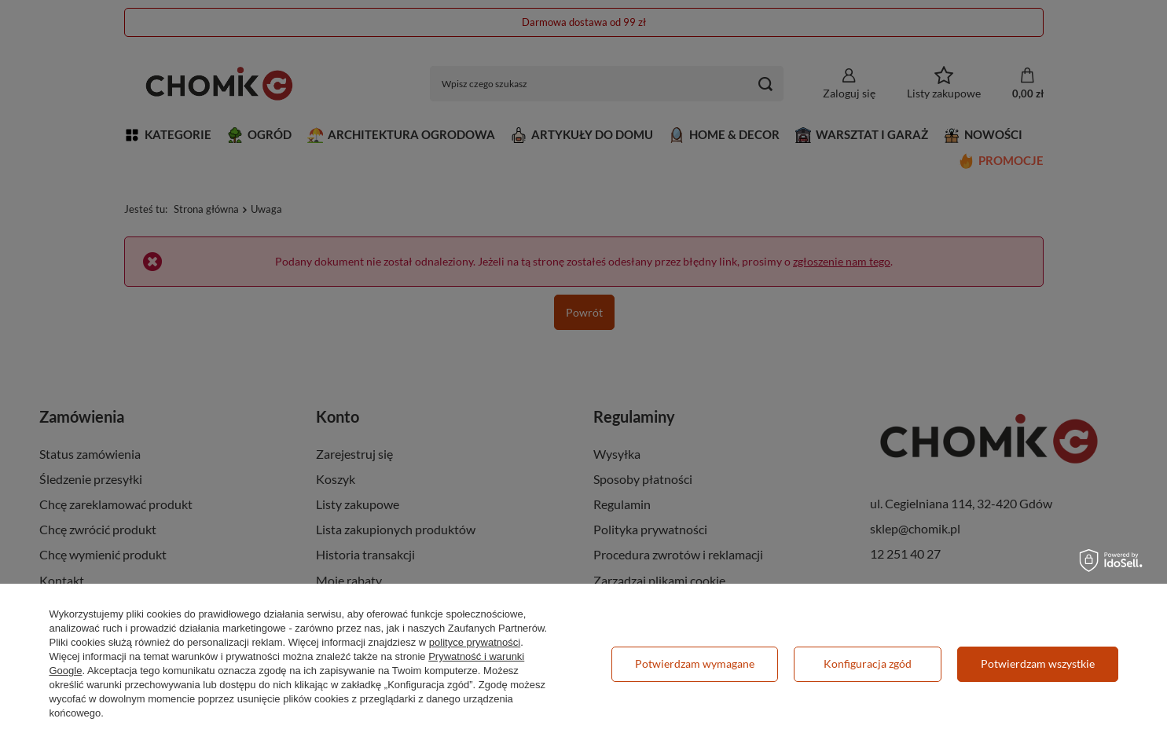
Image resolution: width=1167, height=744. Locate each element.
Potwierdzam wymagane (694, 663)
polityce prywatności (474, 642)
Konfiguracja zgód (868, 663)
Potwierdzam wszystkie (1038, 663)
